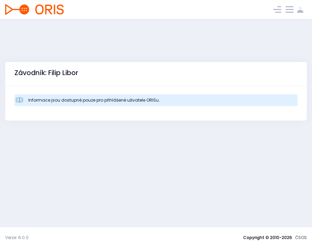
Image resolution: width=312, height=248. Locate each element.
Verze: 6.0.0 (17, 237)
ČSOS (301, 237)
